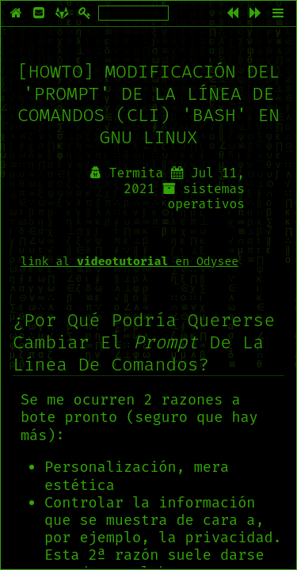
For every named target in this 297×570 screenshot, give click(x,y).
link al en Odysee (129, 261)
